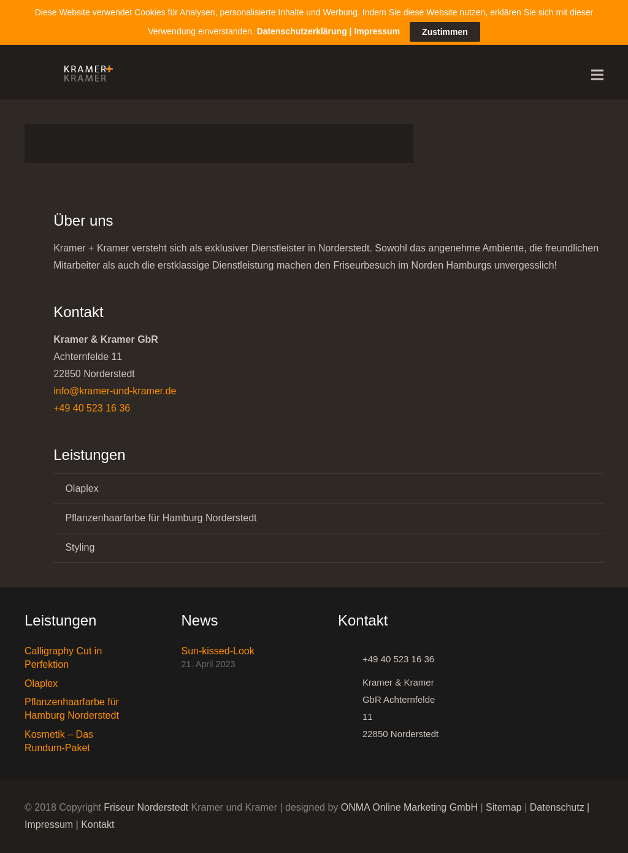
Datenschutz (557, 807)
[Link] (85, 74)
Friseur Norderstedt (146, 807)
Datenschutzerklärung (302, 31)
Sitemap (504, 807)
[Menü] (597, 74)
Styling (79, 547)
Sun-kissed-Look (218, 651)
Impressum (49, 824)
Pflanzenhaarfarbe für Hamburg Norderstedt (160, 518)
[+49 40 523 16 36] (350, 659)
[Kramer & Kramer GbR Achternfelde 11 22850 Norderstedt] (350, 708)
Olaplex (81, 488)
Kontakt (97, 824)
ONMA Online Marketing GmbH (409, 807)
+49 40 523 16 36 (91, 408)
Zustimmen (445, 32)
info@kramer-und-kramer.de (114, 391)
